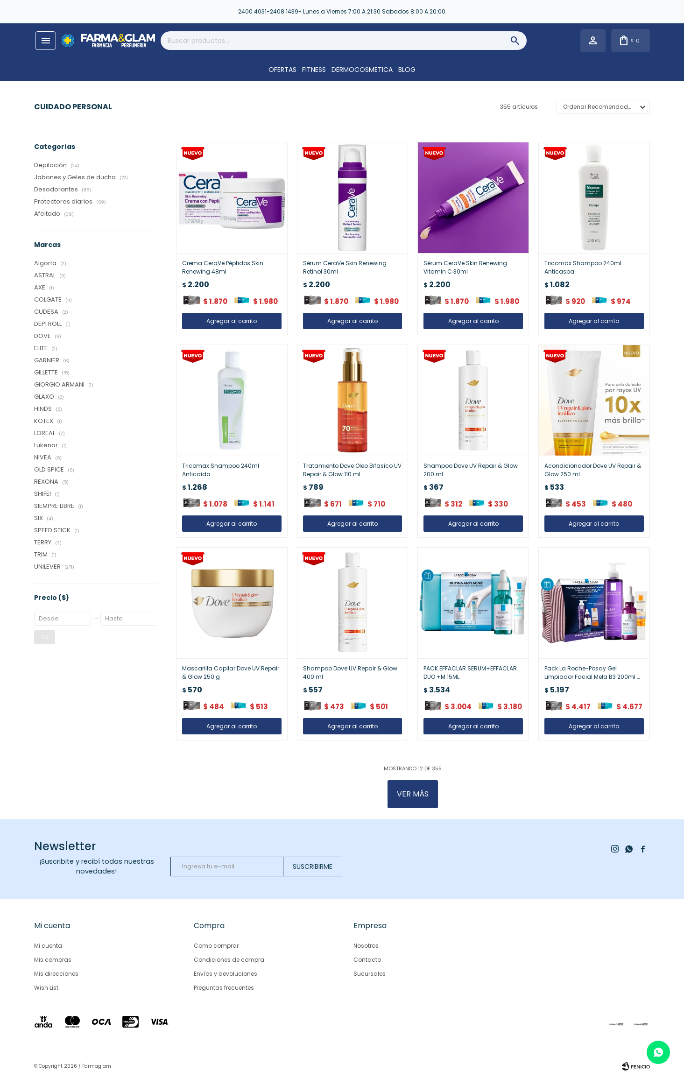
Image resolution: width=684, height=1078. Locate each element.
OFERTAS (282, 69)
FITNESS (314, 69)
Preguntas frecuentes (224, 988)
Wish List (46, 988)
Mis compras (52, 960)
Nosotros (366, 946)
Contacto (367, 960)
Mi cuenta (48, 946)
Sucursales (369, 974)
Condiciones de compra (229, 960)
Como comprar (216, 946)
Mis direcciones (56, 974)
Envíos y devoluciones (225, 974)
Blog (407, 69)
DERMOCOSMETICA (362, 69)
